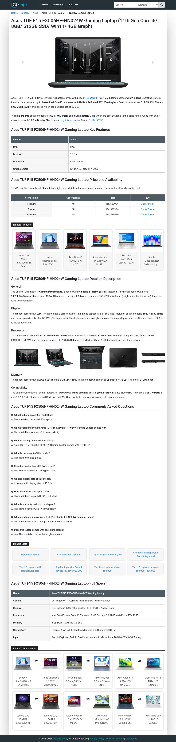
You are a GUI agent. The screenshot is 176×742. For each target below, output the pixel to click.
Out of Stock (147, 203)
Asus (35, 12)
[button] (22, 62)
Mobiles (58, 4)
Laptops (73, 4)
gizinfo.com (60, 738)
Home (45, 4)
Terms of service (115, 738)
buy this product (69, 120)
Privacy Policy (96, 738)
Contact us (131, 738)
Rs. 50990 (97, 120)
